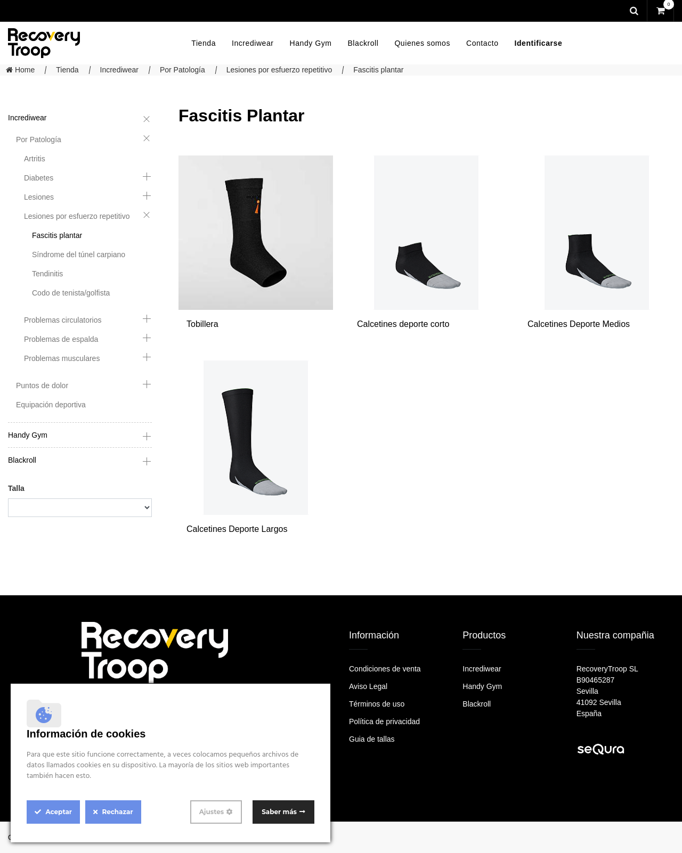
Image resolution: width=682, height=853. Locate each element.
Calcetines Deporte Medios (578, 324)
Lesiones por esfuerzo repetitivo (279, 69)
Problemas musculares (62, 358)
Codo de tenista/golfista (71, 293)
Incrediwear (119, 69)
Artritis (34, 158)
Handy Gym (27, 435)
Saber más (279, 812)
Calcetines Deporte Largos (236, 529)
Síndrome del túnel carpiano (78, 254)
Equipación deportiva (51, 404)
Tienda (67, 69)
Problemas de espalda (61, 339)
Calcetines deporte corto (403, 324)
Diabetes (38, 178)
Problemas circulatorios (63, 320)
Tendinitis (47, 273)
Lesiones (39, 197)
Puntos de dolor (42, 385)
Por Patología (182, 69)
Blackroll (22, 460)
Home (20, 69)
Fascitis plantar (378, 69)
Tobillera (202, 324)
